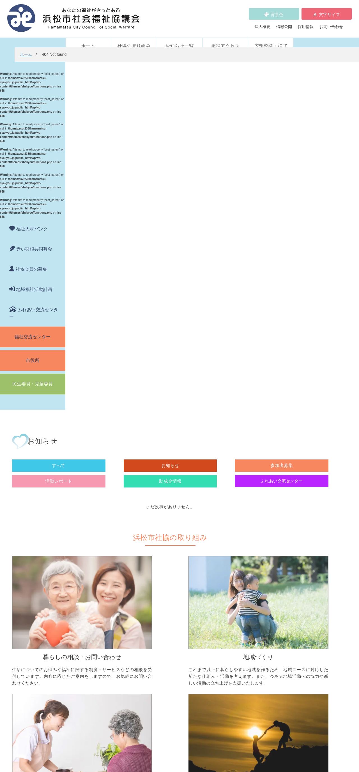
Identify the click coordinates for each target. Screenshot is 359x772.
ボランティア (237, 512)
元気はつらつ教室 (247, 619)
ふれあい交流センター (33, 305)
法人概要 (262, 22)
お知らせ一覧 (179, 38)
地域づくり (158, 512)
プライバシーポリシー (170, 676)
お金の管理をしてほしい (99, 536)
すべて (101, 114)
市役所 (32, 352)
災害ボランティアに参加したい (259, 572)
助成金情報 (264, 114)
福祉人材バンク (32, 221)
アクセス (268, 725)
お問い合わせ (331, 22)
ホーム (88, 38)
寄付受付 (156, 589)
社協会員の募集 (31, 261)
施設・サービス (239, 589)
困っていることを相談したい (103, 521)
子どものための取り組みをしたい (184, 556)
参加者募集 (182, 114)
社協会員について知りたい (178, 598)
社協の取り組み (134, 38)
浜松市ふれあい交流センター (257, 598)
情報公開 (284, 22)
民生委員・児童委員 (32, 376)
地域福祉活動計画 (34, 281)
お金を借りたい (91, 528)
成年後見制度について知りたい (105, 544)
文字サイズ (329, 10)
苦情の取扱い (239, 644)
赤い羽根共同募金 (34, 241)
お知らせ (142, 114)
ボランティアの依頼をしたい (257, 528)
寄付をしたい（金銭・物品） (180, 606)
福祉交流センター (32, 329)
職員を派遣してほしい (97, 619)
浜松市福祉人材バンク (170, 652)
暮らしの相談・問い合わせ (95, 512)
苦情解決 (179, 753)
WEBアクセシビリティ (248, 652)
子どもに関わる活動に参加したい (261, 550)
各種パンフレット (166, 660)
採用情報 (306, 22)
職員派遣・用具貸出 (89, 589)
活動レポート (223, 114)
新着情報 (80, 644)
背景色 (277, 10)
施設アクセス (225, 38)
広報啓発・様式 (270, 38)
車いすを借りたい (93, 598)
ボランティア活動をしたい (255, 521)
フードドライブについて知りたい (184, 613)
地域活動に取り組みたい (176, 534)
